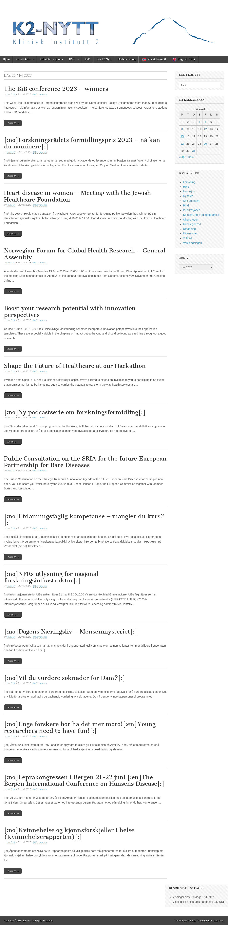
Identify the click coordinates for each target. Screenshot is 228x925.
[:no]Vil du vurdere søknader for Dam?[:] (64, 677)
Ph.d (186, 205)
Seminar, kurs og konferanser (201, 214)
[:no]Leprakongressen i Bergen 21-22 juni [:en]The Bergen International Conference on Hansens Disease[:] (84, 780)
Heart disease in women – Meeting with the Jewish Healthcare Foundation (77, 196)
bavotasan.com (215, 920)
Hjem (6, 59)
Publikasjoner (191, 210)
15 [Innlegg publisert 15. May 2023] (182, 136)
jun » (191, 157)
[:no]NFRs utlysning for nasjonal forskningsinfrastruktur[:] (51, 577)
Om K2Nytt (104, 59)
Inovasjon (189, 191)
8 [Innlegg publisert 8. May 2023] (182, 129)
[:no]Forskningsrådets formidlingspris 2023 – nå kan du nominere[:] (82, 143)
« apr (182, 157)
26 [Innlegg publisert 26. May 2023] (205, 143)
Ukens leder (190, 219)
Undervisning (127, 59)
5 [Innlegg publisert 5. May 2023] (205, 121)
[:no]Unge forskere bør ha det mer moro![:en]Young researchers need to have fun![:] (80, 727)
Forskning (189, 182)
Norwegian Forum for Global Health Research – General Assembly (84, 254)
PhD (87, 59)
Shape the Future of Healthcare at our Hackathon (75, 365)
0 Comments (40, 94)
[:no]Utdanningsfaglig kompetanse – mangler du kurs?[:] (84, 520)
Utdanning (189, 228)
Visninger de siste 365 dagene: (192, 901)
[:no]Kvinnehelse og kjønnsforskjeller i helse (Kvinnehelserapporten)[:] (69, 833)
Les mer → (13, 122)
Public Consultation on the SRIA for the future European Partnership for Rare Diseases (85, 462)
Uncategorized (192, 224)
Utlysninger (190, 233)
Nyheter (188, 196)
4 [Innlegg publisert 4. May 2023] (199, 121)
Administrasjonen (51, 59)
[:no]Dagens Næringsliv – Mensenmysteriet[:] (70, 631)
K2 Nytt (27, 920)
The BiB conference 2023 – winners (56, 88)
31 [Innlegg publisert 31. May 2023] (193, 150)
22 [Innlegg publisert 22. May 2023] (182, 143)
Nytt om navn (191, 200)
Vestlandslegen (192, 243)
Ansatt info (23, 59)
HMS (72, 59)
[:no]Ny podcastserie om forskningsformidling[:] (75, 412)
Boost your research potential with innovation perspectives (70, 311)
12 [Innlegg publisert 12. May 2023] (205, 129)
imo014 (11, 94)
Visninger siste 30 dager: (188, 897)
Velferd (187, 238)
